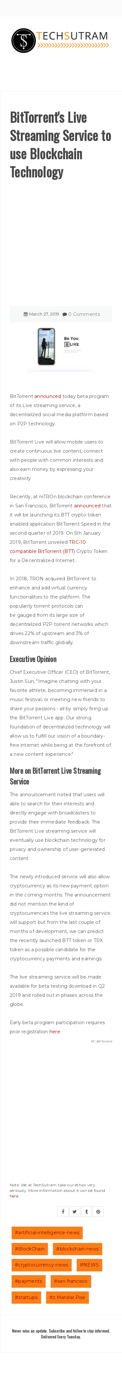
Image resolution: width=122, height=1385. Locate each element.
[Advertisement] (61, 245)
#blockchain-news (77, 1249)
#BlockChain (30, 1249)
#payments (28, 1281)
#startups (26, 1297)
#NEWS (89, 1265)
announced (47, 396)
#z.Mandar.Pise (67, 1297)
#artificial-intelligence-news (47, 1233)
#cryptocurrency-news (41, 1265)
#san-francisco (71, 1281)
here (54, 1032)
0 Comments (84, 314)
